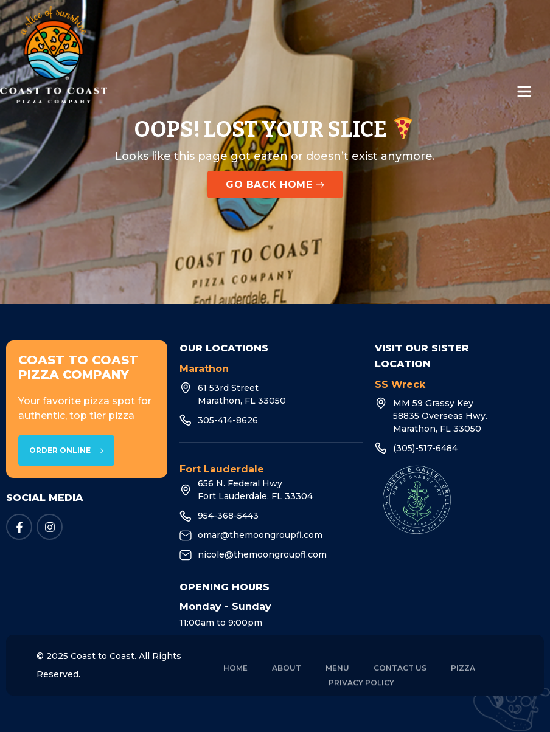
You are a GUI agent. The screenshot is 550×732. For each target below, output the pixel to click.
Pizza (463, 676)
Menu (337, 676)
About (286, 676)
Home (235, 676)
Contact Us (400, 676)
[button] (524, 92)
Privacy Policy (361, 691)
